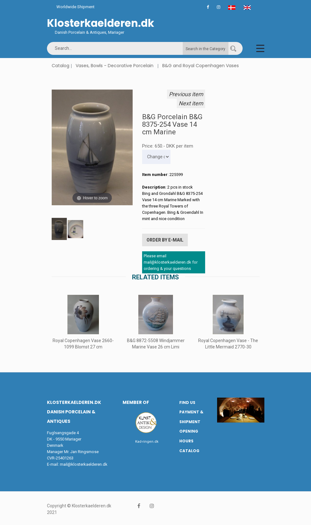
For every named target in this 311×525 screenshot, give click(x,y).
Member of (136, 402)
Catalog (60, 65)
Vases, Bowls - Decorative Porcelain (114, 65)
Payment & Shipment (191, 416)
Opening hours (188, 435)
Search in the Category (205, 49)
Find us (187, 402)
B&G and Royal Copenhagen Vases (200, 65)
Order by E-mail (165, 239)
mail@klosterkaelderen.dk (83, 463)
